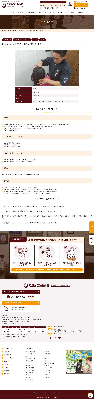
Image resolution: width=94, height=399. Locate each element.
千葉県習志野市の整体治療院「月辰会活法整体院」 (48, 397)
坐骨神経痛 (29, 354)
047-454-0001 (81, 8)
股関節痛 (47, 354)
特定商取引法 (34, 393)
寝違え (47, 358)
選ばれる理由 (31, 12)
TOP (90, 396)
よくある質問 (70, 12)
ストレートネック (30, 358)
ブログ (6, 367)
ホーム (12, 12)
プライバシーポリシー (45, 393)
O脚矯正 (47, 365)
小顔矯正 (47, 377)
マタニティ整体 (30, 370)
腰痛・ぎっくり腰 (30, 351)
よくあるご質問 (8, 364)
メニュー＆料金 (42, 12)
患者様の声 (61, 12)
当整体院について (9, 348)
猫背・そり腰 (29, 379)
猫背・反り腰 (7, 39)
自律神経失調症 (30, 372)
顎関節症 (47, 351)
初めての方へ (21, 12)
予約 (91, 227)
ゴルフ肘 (47, 372)
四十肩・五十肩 (30, 368)
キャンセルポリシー (58, 393)
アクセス (70, 5)
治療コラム (80, 12)
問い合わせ (7, 374)
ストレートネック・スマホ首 (22, 39)
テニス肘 (47, 370)
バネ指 (28, 377)
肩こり (42, 39)
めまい (28, 363)
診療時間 (91, 239)
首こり (35, 39)
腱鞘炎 (28, 375)
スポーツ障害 (48, 368)
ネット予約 (82, 4)
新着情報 (6, 370)
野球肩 (47, 375)
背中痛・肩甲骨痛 (49, 363)
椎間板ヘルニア (30, 365)
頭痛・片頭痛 (29, 361)
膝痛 (46, 356)
